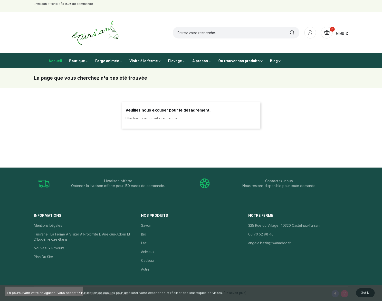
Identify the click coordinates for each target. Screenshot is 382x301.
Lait (143, 243)
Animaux (147, 252)
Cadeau (147, 260)
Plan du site (43, 257)
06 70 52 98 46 (261, 234)
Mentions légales (48, 225)
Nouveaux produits (49, 248)
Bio (143, 234)
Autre (145, 269)
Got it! (362, 292)
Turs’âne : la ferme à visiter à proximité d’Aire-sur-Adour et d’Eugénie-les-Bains (82, 236)
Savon (146, 225)
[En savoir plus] (235, 292)
